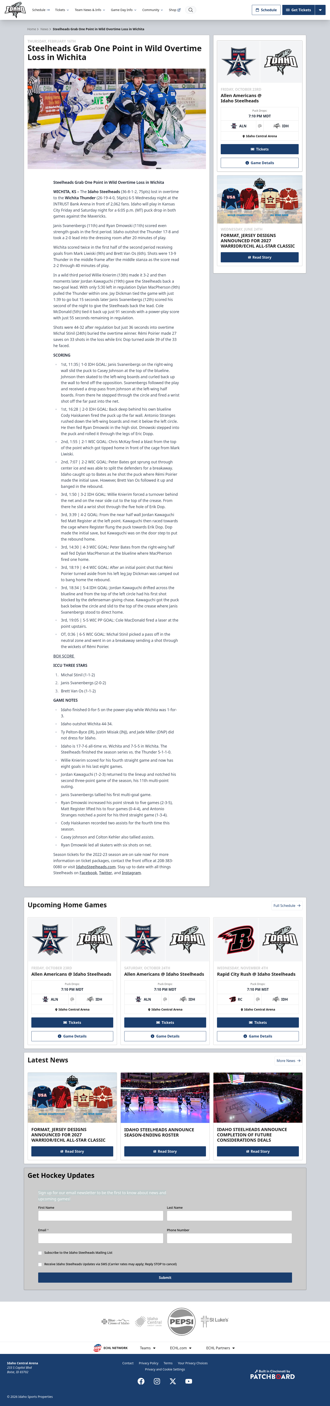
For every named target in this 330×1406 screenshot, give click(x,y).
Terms (168, 1363)
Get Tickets (298, 10)
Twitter (105, 872)
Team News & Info (90, 10)
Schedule (41, 10)
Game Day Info (124, 10)
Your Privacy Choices (193, 1363)
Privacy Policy (148, 1363)
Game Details (259, 162)
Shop (175, 10)
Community (153, 10)
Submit (165, 1278)
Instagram (131, 872)
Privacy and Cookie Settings (165, 1369)
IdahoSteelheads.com (96, 866)
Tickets (62, 10)
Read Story (260, 257)
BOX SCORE (64, 656)
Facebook (88, 872)
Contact (128, 1363)
